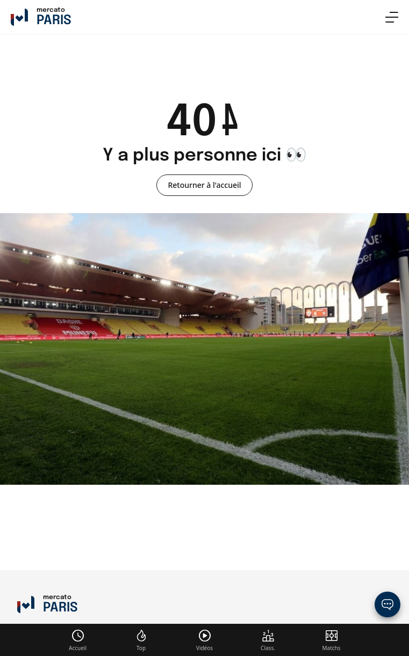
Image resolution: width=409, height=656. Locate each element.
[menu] (392, 17)
